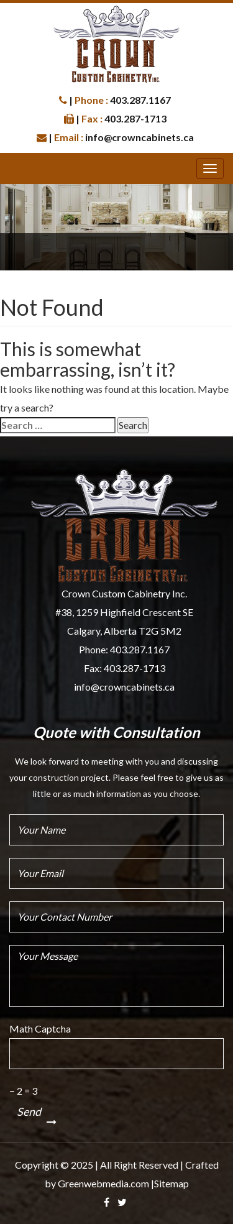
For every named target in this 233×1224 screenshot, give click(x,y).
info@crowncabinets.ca (124, 687)
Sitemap (171, 1183)
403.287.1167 (140, 649)
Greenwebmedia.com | (106, 1183)
